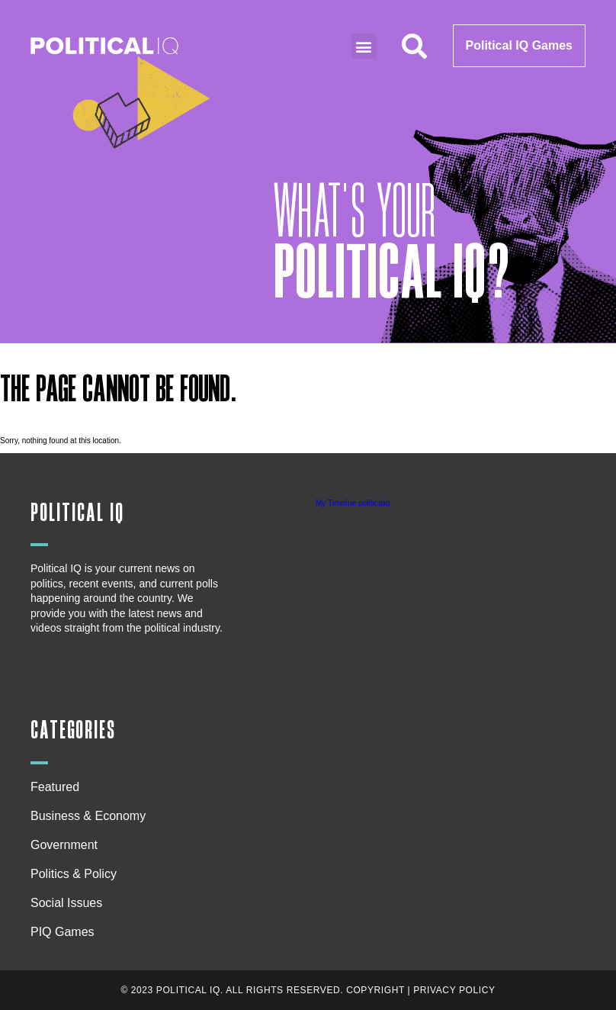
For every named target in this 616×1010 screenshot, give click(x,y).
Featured (54, 786)
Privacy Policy (454, 990)
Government (64, 844)
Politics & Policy (77, 874)
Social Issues (70, 903)
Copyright (375, 990)
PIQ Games (62, 931)
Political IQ (77, 513)
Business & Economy (91, 816)
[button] (364, 46)
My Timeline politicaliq (353, 503)
